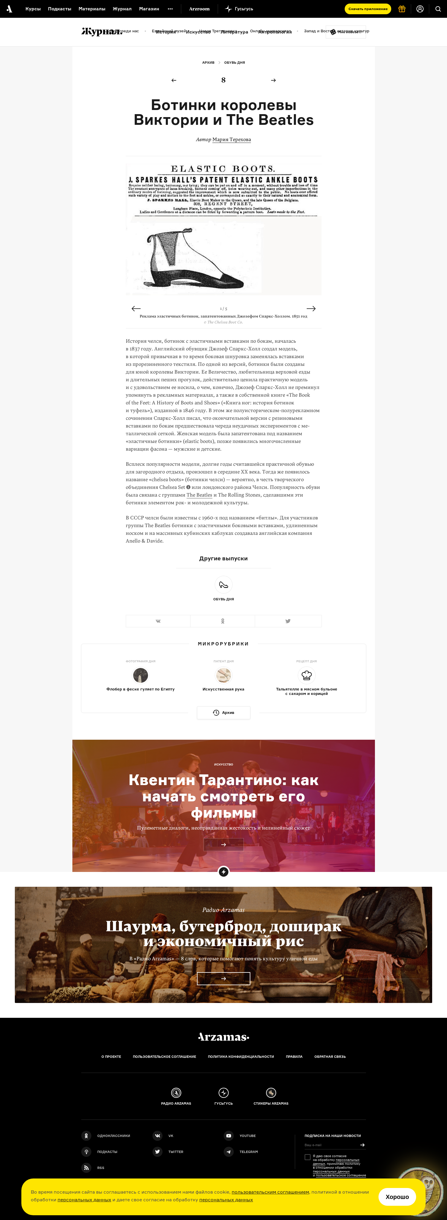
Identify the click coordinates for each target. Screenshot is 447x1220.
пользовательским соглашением (270, 1192)
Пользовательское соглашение (164, 1057)
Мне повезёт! (349, 32)
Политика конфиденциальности (241, 1057)
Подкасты (59, 9)
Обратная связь (330, 1057)
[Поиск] (438, 9)
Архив (208, 62)
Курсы (33, 9)
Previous (136, 308)
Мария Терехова (231, 139)
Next (311, 308)
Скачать (368, 9)
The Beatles (199, 495)
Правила (294, 1057)
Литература (234, 32)
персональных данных (84, 1200)
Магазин (149, 9)
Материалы (92, 9)
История (166, 32)
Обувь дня (234, 62)
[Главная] (223, 1037)
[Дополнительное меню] (170, 9)
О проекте (111, 1057)
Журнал (122, 9)
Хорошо (397, 1197)
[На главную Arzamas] (9, 9)
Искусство (198, 32)
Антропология (275, 32)
